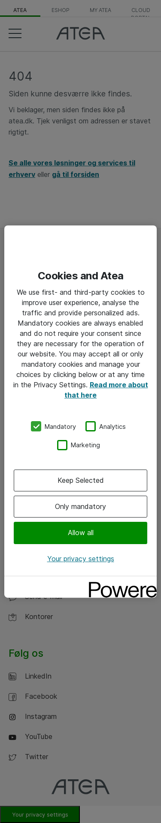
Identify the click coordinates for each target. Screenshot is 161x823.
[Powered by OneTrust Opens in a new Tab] (119, 583)
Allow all (81, 533)
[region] (80, 411)
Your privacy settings (80, 558)
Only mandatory (80, 506)
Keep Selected (81, 480)
